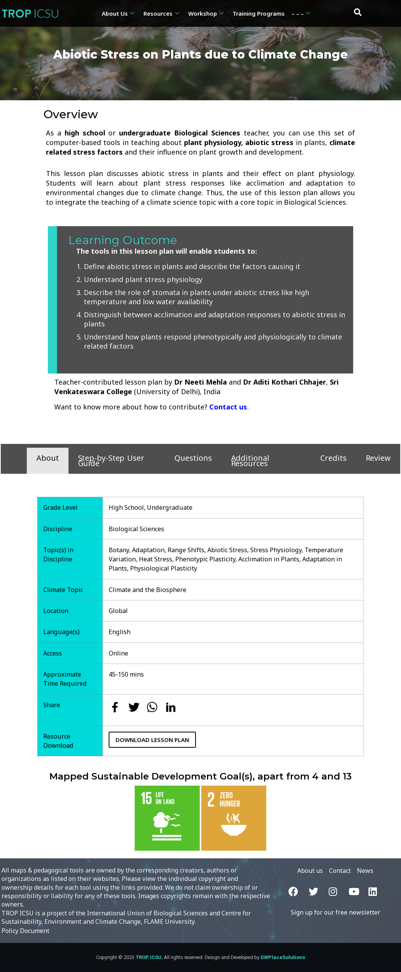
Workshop (205, 13)
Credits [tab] (333, 458)
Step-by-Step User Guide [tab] (111, 460)
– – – (301, 13)
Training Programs (259, 13)
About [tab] (47, 458)
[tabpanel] (200, 619)
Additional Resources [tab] (250, 460)
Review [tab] (378, 458)
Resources (161, 13)
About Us (118, 13)
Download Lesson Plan (152, 740)
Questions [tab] (193, 458)
